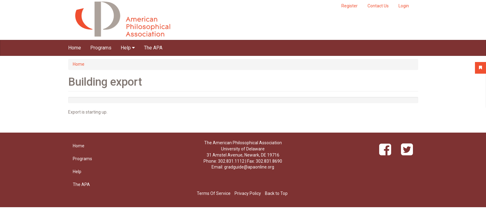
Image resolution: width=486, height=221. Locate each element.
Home (74, 48)
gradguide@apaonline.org (249, 167)
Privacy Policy (248, 193)
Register (349, 5)
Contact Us (378, 5)
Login (404, 5)
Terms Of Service (214, 193)
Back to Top (276, 193)
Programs (100, 48)
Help (128, 48)
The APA (153, 48)
